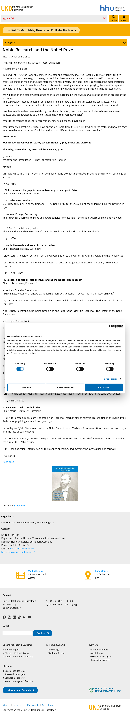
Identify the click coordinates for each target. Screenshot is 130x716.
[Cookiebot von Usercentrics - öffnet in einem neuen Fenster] (111, 327)
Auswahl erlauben (65, 387)
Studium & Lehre (56, 652)
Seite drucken (48, 704)
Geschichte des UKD (15, 670)
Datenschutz (33, 704)
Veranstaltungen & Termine (19, 655)
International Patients (19, 689)
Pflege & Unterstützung (17, 652)
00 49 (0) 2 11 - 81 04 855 (63, 604)
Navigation (10, 42)
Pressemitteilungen (15, 673)
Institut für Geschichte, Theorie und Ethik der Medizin (40, 30)
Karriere (93, 643)
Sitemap (6, 704)
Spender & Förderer (14, 677)
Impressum (19, 704)
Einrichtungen (12, 648)
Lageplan (100, 571)
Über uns (7, 665)
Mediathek (34, 571)
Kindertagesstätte (100, 659)
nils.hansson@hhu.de (22, 548)
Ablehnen (26, 387)
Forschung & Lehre (55, 643)
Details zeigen (110, 379)
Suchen (41, 632)
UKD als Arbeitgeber (101, 655)
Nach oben (8, 462)
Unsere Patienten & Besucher (17, 643)
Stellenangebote (99, 648)
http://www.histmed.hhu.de (16, 552)
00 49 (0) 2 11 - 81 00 (61, 601)
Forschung (53, 648)
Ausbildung (97, 652)
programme (20, 505)
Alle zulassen (104, 387)
